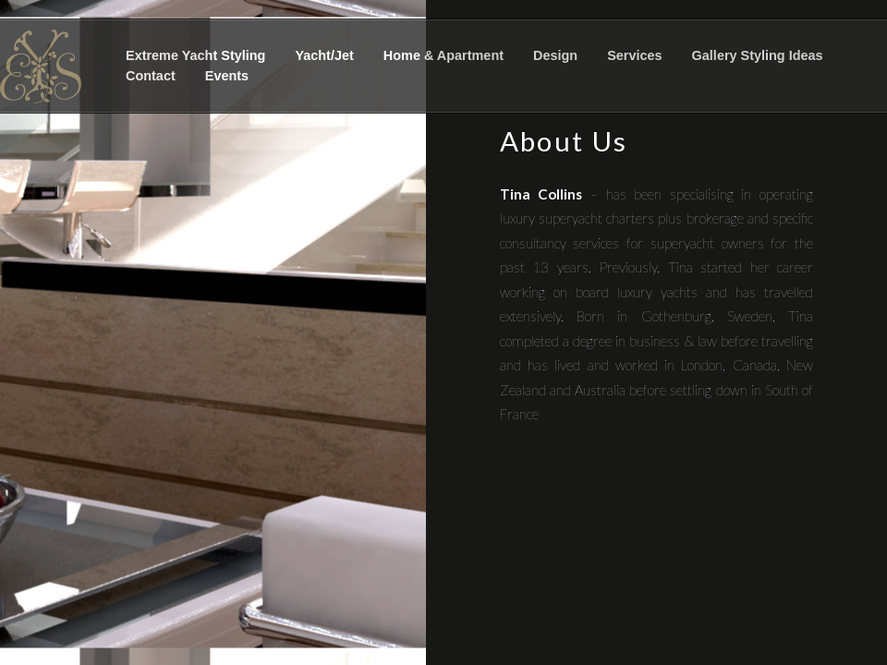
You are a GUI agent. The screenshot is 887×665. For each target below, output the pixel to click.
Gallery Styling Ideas (757, 55)
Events (227, 75)
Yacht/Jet (324, 55)
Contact (151, 75)
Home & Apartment (443, 55)
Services (634, 55)
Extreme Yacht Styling (195, 55)
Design (555, 55)
